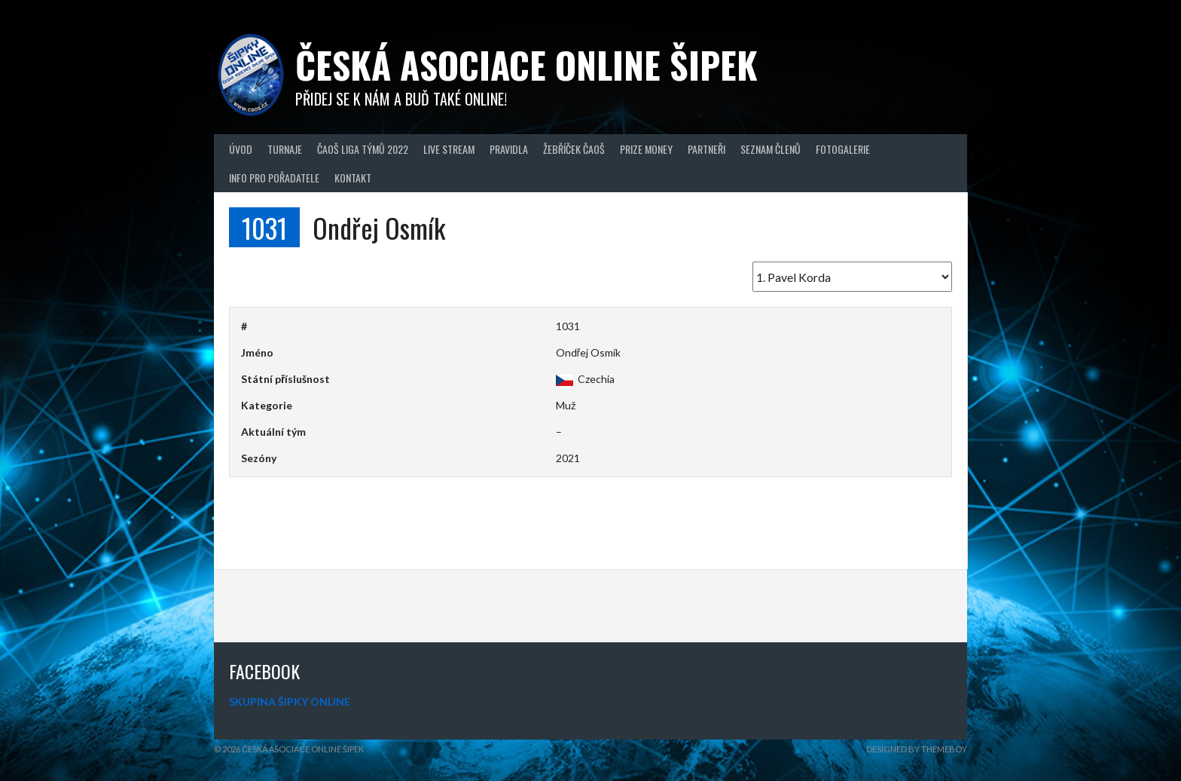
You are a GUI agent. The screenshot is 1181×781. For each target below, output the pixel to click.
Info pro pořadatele (274, 177)
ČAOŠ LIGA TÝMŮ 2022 (362, 149)
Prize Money (646, 149)
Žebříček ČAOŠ (574, 149)
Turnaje (284, 149)
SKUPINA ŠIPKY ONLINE (289, 701)
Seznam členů (770, 149)
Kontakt (352, 177)
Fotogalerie (843, 149)
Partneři (706, 149)
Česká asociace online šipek (526, 64)
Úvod (240, 149)
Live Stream (449, 149)
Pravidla (509, 149)
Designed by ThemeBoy (916, 749)
